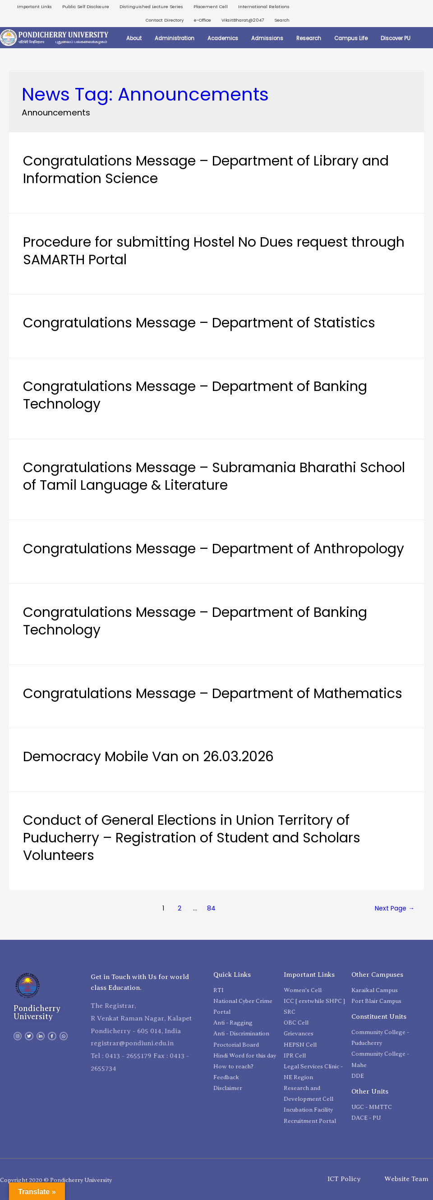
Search (282, 20)
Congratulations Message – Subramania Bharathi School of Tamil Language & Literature (214, 476)
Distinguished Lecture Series (151, 6)
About (134, 38)
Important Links (34, 6)
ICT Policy (344, 1178)
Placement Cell (210, 6)
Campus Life (351, 38)
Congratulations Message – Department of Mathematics (212, 693)
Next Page (395, 908)
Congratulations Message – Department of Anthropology (213, 548)
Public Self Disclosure (85, 6)
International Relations (264, 6)
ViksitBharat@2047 (242, 20)
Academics (222, 38)
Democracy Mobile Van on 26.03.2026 (148, 756)
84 (211, 908)
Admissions (267, 38)
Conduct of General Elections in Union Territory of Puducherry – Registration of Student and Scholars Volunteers (191, 838)
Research (308, 38)
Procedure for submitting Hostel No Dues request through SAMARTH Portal (214, 251)
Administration (174, 38)
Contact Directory (165, 20)
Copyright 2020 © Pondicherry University (56, 1180)
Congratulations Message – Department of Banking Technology (195, 395)
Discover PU (395, 38)
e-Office (202, 20)
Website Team (406, 1178)
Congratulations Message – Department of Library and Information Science (206, 170)
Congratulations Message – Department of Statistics (199, 322)
